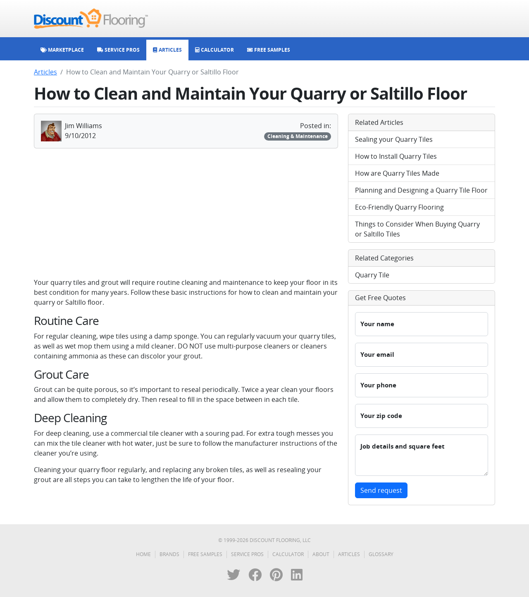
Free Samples (205, 554)
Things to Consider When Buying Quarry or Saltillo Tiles (417, 229)
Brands (169, 554)
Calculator (288, 554)
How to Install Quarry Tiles (396, 156)
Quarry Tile (372, 274)
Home (143, 554)
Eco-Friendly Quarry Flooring (399, 207)
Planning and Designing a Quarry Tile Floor (421, 190)
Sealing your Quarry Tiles (394, 139)
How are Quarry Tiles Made (397, 173)
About (320, 554)
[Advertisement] (186, 213)
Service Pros (247, 554)
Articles (45, 71)
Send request (381, 490)
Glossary (381, 554)
